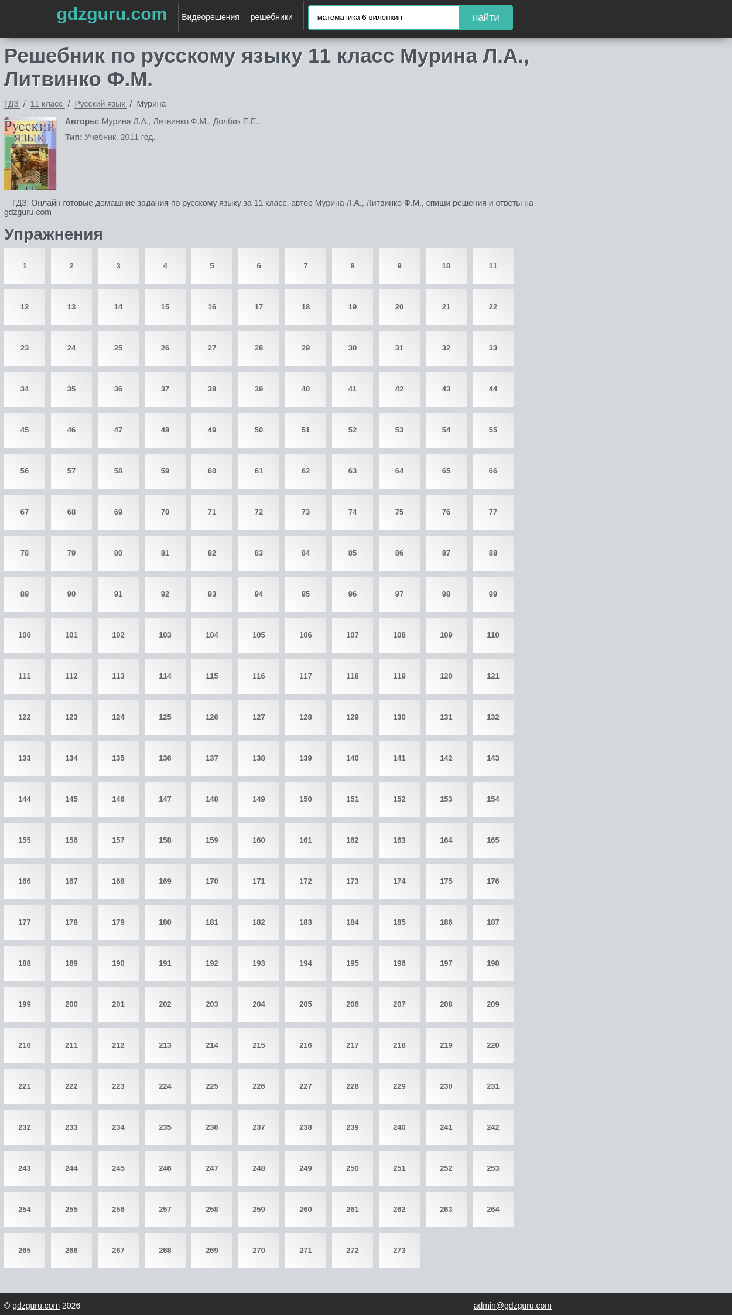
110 (493, 635)
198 (493, 963)
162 (352, 840)
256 (118, 1209)
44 (493, 388)
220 (493, 1045)
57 (71, 470)
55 (493, 429)
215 (258, 1045)
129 (352, 717)
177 (24, 922)
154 (493, 799)
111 (24, 676)
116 (258, 676)
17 (259, 306)
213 (165, 1045)
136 (165, 758)
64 (399, 470)
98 (446, 594)
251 (399, 1168)
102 (118, 635)
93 (212, 594)
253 (493, 1168)
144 (24, 799)
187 (493, 922)
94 (259, 594)
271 (305, 1250)
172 (305, 881)
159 (212, 840)
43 (446, 388)
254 (24, 1209)
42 (399, 388)
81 (165, 553)
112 (71, 676)
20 (399, 306)
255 (71, 1209)
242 (493, 1127)
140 (352, 758)
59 (165, 470)
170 (212, 881)
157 (118, 840)
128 (305, 717)
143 (493, 758)
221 (24, 1086)
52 (352, 429)
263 (446, 1209)
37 (165, 388)
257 (165, 1209)
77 (493, 511)
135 (118, 758)
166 (24, 881)
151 (352, 799)
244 (71, 1168)
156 (71, 840)
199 (24, 1004)
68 (71, 511)
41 (352, 388)
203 (212, 1004)
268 (165, 1250)
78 (24, 553)
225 (212, 1086)
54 (446, 429)
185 (399, 922)
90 (71, 594)
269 (212, 1250)
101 (71, 635)
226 (258, 1086)
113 (118, 676)
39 (259, 388)
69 (118, 511)
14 (118, 306)
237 (258, 1127)
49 (212, 429)
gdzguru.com (111, 13)
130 (399, 717)
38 (212, 388)
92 (165, 594)
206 (352, 1004)
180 (165, 922)
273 (399, 1250)
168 (118, 881)
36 (118, 388)
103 (165, 635)
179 (118, 922)
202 (165, 1004)
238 (305, 1127)
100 (24, 635)
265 (24, 1250)
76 (446, 511)
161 (305, 840)
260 (305, 1209)
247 (212, 1168)
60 (212, 470)
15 (165, 306)
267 (118, 1250)
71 (212, 511)
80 (118, 553)
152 (399, 799)
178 (71, 922)
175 (446, 881)
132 (493, 717)
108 (399, 635)
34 (24, 388)
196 (399, 963)
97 (399, 594)
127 (258, 717)
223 (118, 1086)
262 (399, 1209)
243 (24, 1168)
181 (212, 922)
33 (493, 347)
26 (165, 347)
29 (306, 347)
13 (71, 306)
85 (352, 553)
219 (446, 1045)
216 (305, 1045)
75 (399, 511)
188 (24, 963)
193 (258, 963)
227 (305, 1086)
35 (71, 388)
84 (306, 553)
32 (446, 347)
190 (118, 963)
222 (71, 1086)
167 (71, 881)
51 (306, 429)
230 (446, 1086)
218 (399, 1045)
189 (71, 963)
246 (165, 1168)
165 (493, 840)
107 (352, 635)
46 (71, 429)
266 (71, 1250)
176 (493, 881)
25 (118, 347)
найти (486, 17)
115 (212, 676)
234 (118, 1127)
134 (71, 758)
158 (165, 840)
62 (306, 470)
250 (352, 1168)
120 (446, 676)
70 (165, 511)
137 (212, 758)
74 (352, 511)
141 (399, 758)
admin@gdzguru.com (513, 1305)
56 (24, 470)
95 (306, 594)
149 (258, 799)
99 (493, 594)
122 (24, 717)
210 (24, 1045)
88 (493, 553)
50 (259, 429)
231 (493, 1086)
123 (71, 717)
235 (165, 1127)
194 (305, 963)
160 (258, 840)
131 (446, 717)
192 (212, 963)
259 (258, 1209)
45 (24, 429)
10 (446, 265)
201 (118, 1004)
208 (446, 1004)
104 (212, 635)
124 (118, 717)
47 (118, 429)
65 (446, 470)
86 (399, 553)
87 (446, 553)
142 (446, 758)
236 (212, 1127)
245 (118, 1168)
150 (305, 799)
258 (212, 1209)
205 (305, 1004)
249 (305, 1168)
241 (446, 1127)
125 (165, 717)
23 (24, 347)
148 (212, 799)
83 (259, 553)
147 (165, 799)
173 (352, 881)
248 (258, 1168)
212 (118, 1045)
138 (258, 758)
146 (118, 799)
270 (258, 1250)
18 (306, 306)
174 (399, 881)
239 (352, 1127)
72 (259, 511)
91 (118, 594)
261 (352, 1209)
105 (258, 635)
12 (24, 306)
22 (493, 306)
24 (71, 347)
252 (446, 1168)
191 (165, 963)
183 (305, 922)
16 (212, 306)
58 (118, 470)
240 (399, 1127)
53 (399, 429)
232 (24, 1127)
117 (305, 676)
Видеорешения (211, 17)
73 (306, 511)
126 (212, 717)
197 (446, 963)
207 (399, 1004)
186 (446, 922)
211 (71, 1045)
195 (352, 963)
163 (399, 840)
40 (306, 388)
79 (71, 553)
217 (352, 1045)
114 (165, 676)
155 (24, 840)
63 (352, 470)
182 (258, 922)
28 (259, 347)
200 (71, 1004)
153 (446, 799)
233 (71, 1127)
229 (399, 1086)
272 (352, 1250)
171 (258, 881)
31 (399, 347)
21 (446, 306)
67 (24, 511)
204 (258, 1004)
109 (446, 635)
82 (212, 553)
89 (24, 594)
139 (305, 758)
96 (352, 594)
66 (493, 470)
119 (399, 676)
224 (165, 1086)
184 (352, 922)
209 (493, 1004)
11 (493, 265)
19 (352, 306)
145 (71, 799)
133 (24, 758)
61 (259, 470)
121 (493, 676)
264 (493, 1209)
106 (305, 635)
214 (212, 1045)
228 (352, 1086)
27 (212, 347)
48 (165, 429)
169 (165, 881)
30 (352, 347)
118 (352, 676)
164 (446, 840)
